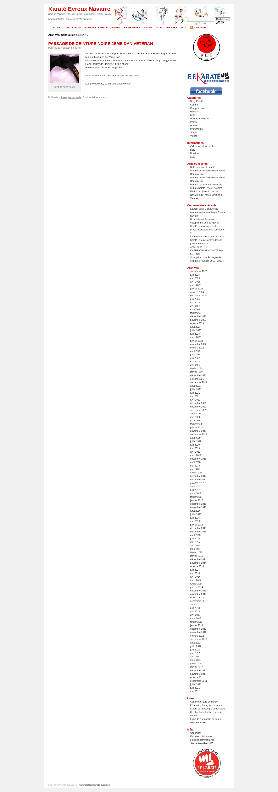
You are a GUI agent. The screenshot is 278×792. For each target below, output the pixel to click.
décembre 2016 (198, 504)
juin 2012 (195, 649)
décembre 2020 (198, 403)
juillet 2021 (195, 389)
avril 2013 (195, 615)
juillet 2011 (195, 684)
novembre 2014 (198, 563)
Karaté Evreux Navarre (79, 9)
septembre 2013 (198, 601)
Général (194, 111)
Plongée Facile (198, 722)
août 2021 (195, 386)
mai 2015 (195, 542)
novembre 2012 (198, 632)
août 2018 (195, 462)
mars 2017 (195, 493)
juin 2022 (195, 358)
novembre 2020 (198, 406)
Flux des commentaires (202, 740)
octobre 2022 (197, 347)
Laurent (194, 208)
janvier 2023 (196, 340)
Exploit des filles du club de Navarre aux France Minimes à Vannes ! (206, 195)
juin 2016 (195, 517)
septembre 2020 (198, 410)
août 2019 (195, 438)
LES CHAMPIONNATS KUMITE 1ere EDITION (207, 250)
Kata (183, 27)
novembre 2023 (198, 320)
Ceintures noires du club (202, 146)
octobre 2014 (197, 566)
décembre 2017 (198, 476)
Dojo (159, 27)
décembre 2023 (198, 316)
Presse (193, 125)
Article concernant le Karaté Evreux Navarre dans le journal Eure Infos (207, 240)
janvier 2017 (196, 500)
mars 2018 (195, 469)
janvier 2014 (196, 587)
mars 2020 (195, 420)
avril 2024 (195, 306)
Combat (194, 104)
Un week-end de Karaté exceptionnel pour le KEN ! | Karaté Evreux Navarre (204, 223)
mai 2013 (195, 611)
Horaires (171, 27)
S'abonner (200, 27)
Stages (148, 27)
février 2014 (196, 583)
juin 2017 (195, 490)
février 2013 (196, 622)
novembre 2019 (198, 431)
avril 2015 (195, 545)
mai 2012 (195, 653)
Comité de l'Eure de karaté (204, 701)
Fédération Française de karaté (206, 705)
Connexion (195, 733)
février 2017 (196, 497)
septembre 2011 (198, 681)
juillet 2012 (195, 646)
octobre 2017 (197, 483)
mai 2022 (195, 361)
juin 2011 (195, 688)
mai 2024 (195, 302)
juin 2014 (195, 569)
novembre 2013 (198, 594)
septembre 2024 (198, 295)
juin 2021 (195, 392)
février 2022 (196, 368)
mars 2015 (195, 549)
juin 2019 (195, 445)
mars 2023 (195, 337)
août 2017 (195, 486)
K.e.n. (78, 47)
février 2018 (196, 472)
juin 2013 (195, 608)
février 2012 (196, 663)
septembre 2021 (198, 382)
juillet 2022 (195, 354)
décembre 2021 (198, 375)
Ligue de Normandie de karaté (205, 719)
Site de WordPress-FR (202, 743)
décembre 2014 (198, 559)
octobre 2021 (197, 379)
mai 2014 (195, 573)
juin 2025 (195, 274)
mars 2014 (195, 580)
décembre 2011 (198, 670)
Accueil (57, 27)
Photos (115, 27)
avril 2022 (195, 365)
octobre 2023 (197, 323)
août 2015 (195, 535)
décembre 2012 (198, 629)
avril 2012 (195, 656)
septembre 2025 (198, 271)
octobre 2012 (197, 635)
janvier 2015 (196, 556)
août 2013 (195, 604)
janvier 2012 (196, 667)
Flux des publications (201, 736)
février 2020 (196, 424)
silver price (195, 257)
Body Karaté (73, 27)
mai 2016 (195, 521)
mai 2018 (195, 465)
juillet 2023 (195, 330)
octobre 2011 (197, 677)
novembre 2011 (198, 674)
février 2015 (196, 552)
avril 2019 (195, 451)
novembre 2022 (198, 344)
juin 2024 (195, 299)
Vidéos (193, 136)
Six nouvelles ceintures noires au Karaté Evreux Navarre (207, 212)
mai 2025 (195, 278)
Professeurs (132, 27)
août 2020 (195, 413)
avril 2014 (195, 576)
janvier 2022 (196, 372)
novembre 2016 (198, 507)
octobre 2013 (197, 597)
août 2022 (195, 351)
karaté (193, 236)
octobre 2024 (197, 292)
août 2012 (195, 642)
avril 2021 (195, 399)
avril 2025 (195, 281)
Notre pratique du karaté (202, 167)
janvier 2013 (196, 625)
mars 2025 (195, 285)
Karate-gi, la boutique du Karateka (207, 708)
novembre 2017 (198, 479)
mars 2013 (195, 618)
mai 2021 (195, 396)
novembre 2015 (198, 531)
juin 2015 (195, 538)
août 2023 (195, 327)
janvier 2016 (196, 524)
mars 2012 (195, 660)
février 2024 (196, 313)
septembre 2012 (198, 639)
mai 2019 (195, 448)
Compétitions (197, 108)
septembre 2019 (198, 434)
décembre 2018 (198, 458)
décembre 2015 (198, 528)
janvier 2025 (196, 288)
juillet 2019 (195, 441)
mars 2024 (195, 309)
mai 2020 (195, 417)
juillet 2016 (195, 514)
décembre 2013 (198, 590)
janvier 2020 (196, 427)
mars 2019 (195, 455)
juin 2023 (195, 333)
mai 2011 (195, 691)
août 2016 (195, 510)
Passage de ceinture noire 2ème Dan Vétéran (100, 43)
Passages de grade (96, 27)
